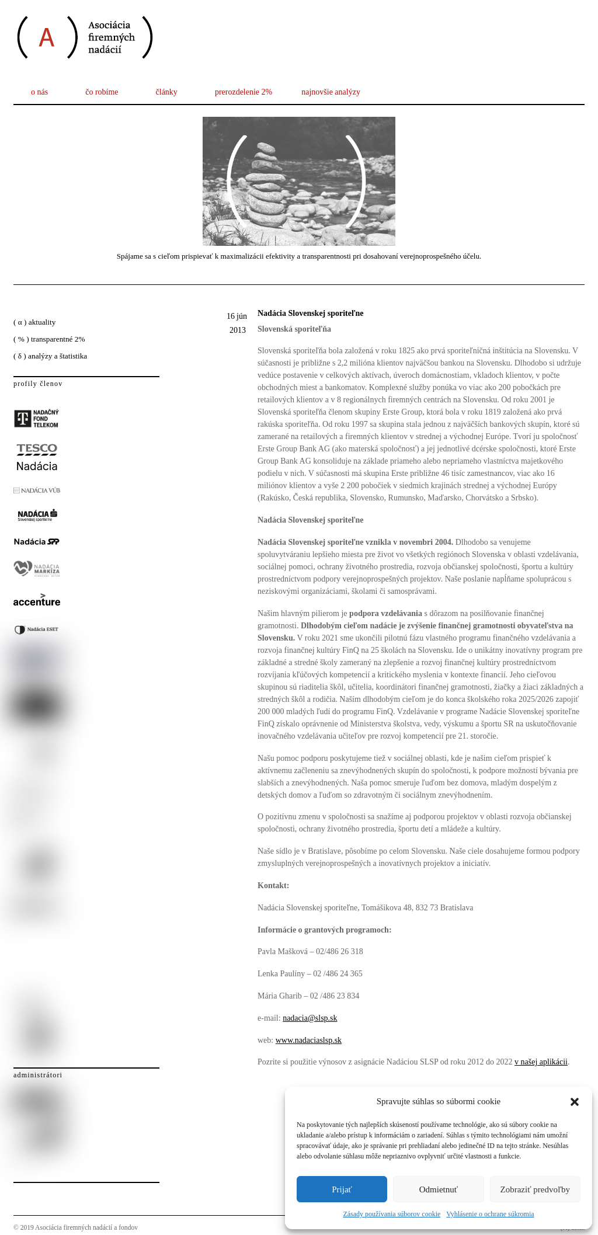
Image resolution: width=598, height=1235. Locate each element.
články (167, 92)
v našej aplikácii (541, 1061)
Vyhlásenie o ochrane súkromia (490, 1214)
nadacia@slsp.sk (310, 1018)
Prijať (342, 1189)
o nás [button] (39, 92)
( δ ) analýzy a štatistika (50, 356)
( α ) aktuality (34, 322)
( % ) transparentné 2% (49, 339)
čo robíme (101, 92)
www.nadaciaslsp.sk (309, 1040)
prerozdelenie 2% (243, 92)
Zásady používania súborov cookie (391, 1214)
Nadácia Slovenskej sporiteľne (311, 313)
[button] (574, 1102)
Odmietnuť (438, 1189)
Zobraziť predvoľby (535, 1189)
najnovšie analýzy (330, 92)
